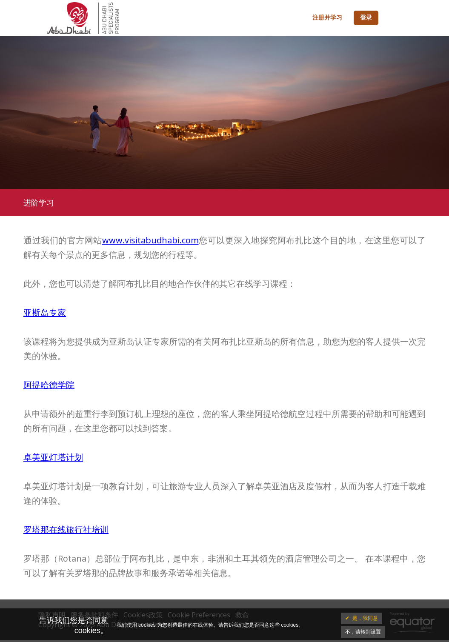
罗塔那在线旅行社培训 (66, 529)
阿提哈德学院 (48, 385)
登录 (366, 18)
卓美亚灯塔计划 (53, 457)
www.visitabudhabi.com (150, 240)
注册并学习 (327, 18)
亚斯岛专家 (44, 312)
